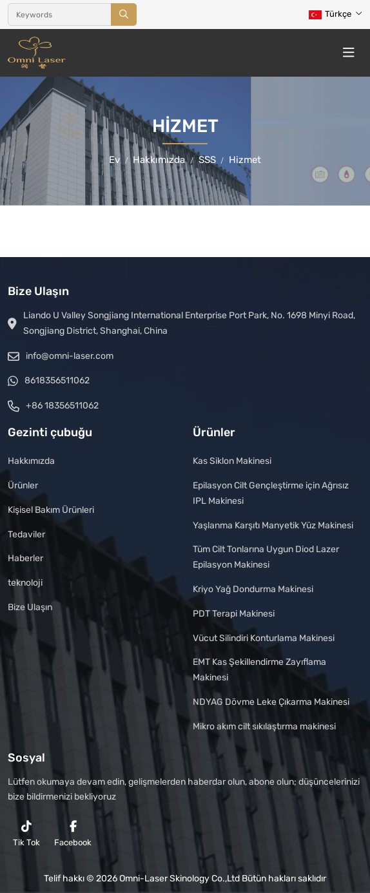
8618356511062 (57, 380)
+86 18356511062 (62, 405)
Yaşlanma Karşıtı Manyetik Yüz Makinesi (273, 525)
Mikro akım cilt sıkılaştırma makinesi (264, 726)
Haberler (25, 558)
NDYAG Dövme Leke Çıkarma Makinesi (271, 701)
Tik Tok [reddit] (26, 833)
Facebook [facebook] (73, 833)
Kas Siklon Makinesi (232, 461)
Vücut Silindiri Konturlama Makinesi (264, 638)
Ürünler (23, 485)
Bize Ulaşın (30, 607)
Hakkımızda (31, 461)
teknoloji (25, 582)
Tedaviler (26, 534)
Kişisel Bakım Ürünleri (51, 509)
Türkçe (330, 14)
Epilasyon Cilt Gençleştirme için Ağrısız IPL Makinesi (271, 493)
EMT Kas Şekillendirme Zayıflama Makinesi (259, 670)
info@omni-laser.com (69, 355)
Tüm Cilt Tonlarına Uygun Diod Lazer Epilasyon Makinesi (266, 557)
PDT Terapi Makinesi (234, 613)
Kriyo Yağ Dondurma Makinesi (253, 589)
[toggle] (348, 53)
